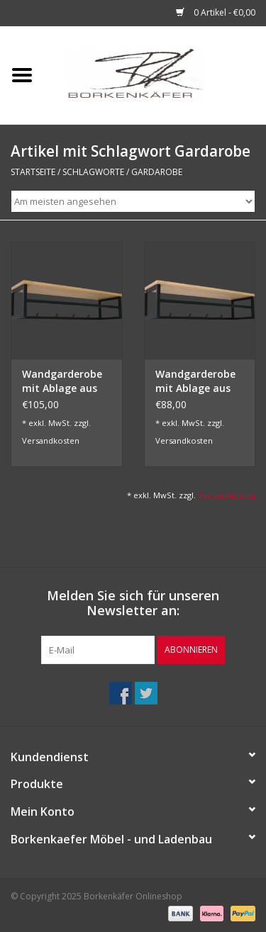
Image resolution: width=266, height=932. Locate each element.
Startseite (33, 172)
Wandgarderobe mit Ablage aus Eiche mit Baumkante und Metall (62, 381)
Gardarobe (156, 172)
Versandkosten (50, 440)
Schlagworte (93, 172)
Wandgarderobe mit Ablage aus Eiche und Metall (196, 381)
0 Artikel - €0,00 (215, 12)
